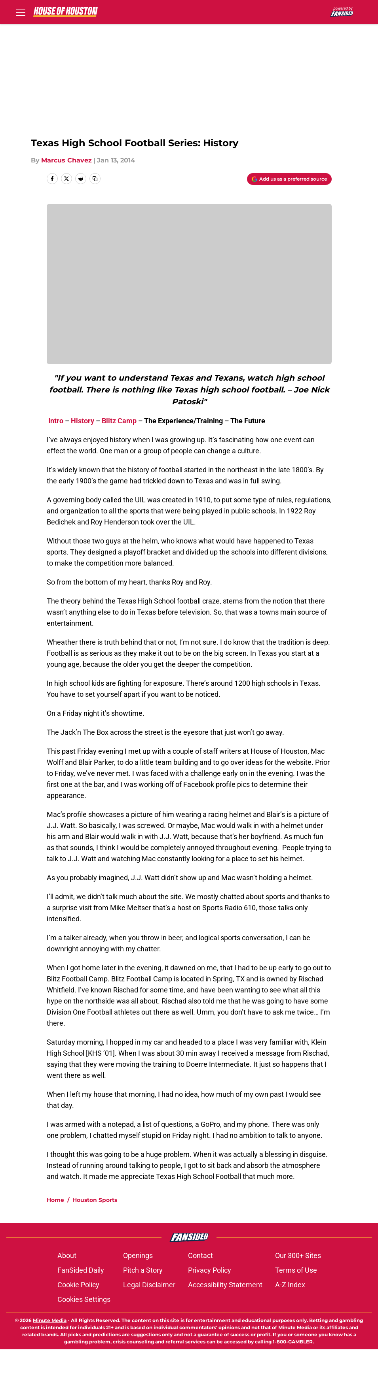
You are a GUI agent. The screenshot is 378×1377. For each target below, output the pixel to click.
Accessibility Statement (225, 1312)
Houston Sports (94, 1227)
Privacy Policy (209, 1298)
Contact (200, 1283)
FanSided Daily (80, 1298)
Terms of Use (296, 1298)
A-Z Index (290, 1312)
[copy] (95, 178)
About (66, 1283)
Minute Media (49, 1348)
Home (55, 1227)
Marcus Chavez (66, 160)
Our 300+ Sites (298, 1283)
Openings (138, 1283)
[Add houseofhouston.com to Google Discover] (289, 179)
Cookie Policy (78, 1312)
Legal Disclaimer (149, 1312)
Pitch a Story (143, 1298)
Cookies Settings (83, 1327)
